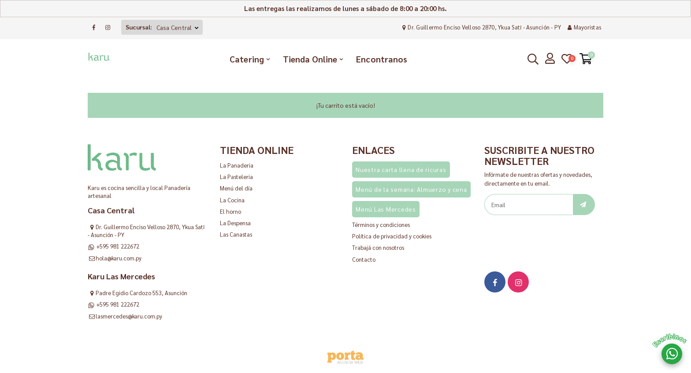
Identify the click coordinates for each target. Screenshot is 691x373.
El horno (230, 211)
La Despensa (235, 223)
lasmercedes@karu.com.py (129, 316)
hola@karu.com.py (118, 258)
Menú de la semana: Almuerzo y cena (411, 189)
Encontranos (381, 59)
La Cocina (232, 200)
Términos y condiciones (381, 224)
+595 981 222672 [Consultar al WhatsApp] (117, 246)
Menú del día (236, 188)
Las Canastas (236, 234)
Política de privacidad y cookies (391, 236)
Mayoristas (583, 27)
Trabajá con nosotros (378, 247)
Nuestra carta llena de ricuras (401, 169)
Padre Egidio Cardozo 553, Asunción (141, 292)
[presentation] (551, 236)
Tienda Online (310, 59)
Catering (247, 59)
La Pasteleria (236, 176)
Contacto (363, 259)
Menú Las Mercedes (386, 209)
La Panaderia (236, 165)
